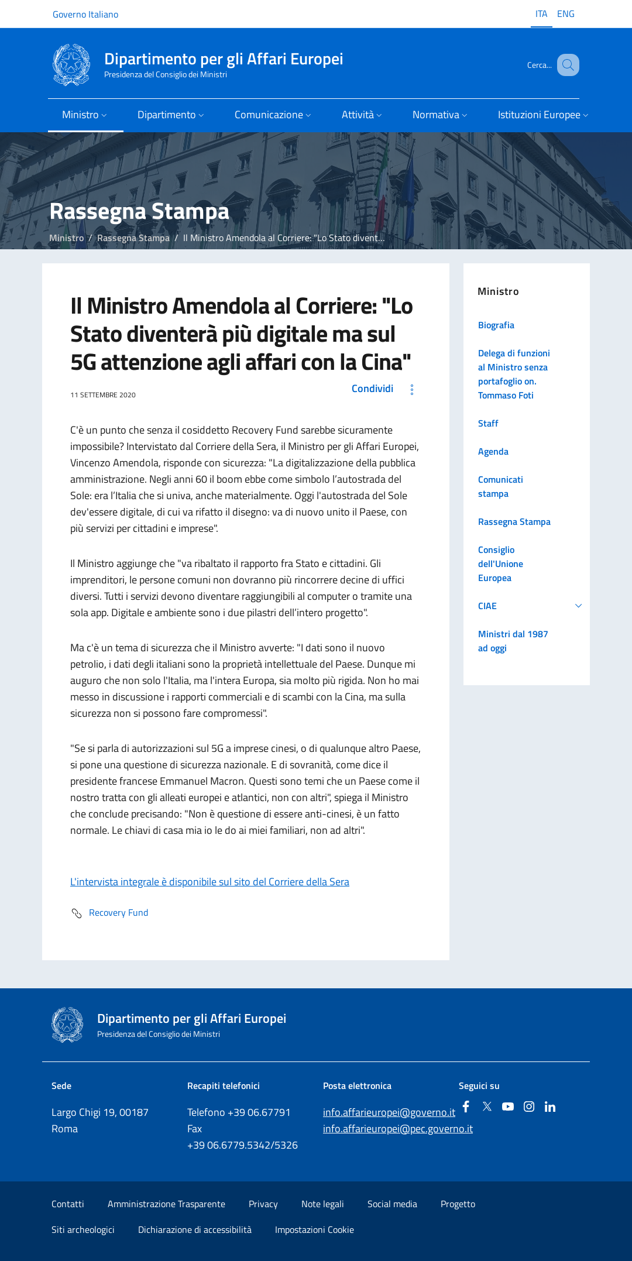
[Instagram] (529, 1107)
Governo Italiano (85, 14)
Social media (392, 1204)
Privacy (263, 1204)
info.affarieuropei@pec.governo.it (398, 1128)
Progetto (458, 1204)
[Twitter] (487, 1107)
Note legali (322, 1204)
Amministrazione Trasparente (166, 1204)
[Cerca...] (565, 65)
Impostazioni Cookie (314, 1229)
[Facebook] (466, 1107)
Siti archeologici (83, 1229)
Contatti (67, 1204)
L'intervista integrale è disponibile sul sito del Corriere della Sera (209, 881)
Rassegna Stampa (133, 238)
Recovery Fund (109, 913)
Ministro (66, 238)
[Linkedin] (550, 1107)
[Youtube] (508, 1107)
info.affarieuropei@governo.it (389, 1112)
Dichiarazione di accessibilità (195, 1229)
